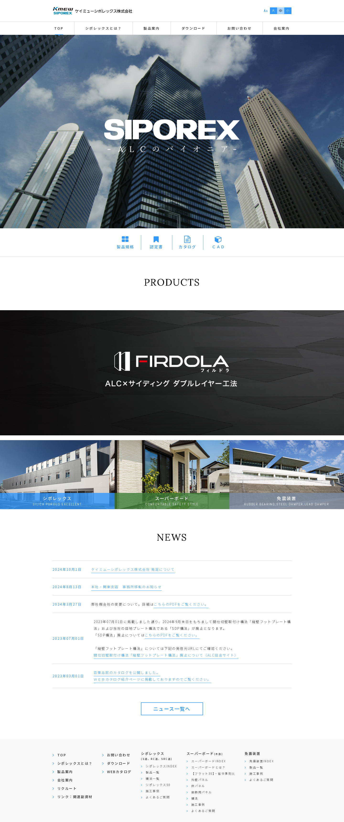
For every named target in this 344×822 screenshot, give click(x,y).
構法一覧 (153, 778)
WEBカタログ (119, 771)
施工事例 (153, 791)
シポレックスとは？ (75, 763)
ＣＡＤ (218, 247)
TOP (59, 28)
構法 (194, 798)
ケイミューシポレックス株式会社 (92, 10)
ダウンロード (118, 763)
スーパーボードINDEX (208, 761)
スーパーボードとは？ (208, 767)
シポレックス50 (158, 785)
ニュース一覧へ (172, 708)
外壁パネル (200, 780)
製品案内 (65, 771)
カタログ (187, 247)
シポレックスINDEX (161, 766)
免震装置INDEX (261, 761)
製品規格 (125, 247)
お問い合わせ (239, 28)
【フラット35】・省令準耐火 (213, 773)
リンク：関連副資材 (75, 796)
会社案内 (65, 780)
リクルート (67, 788)
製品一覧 (153, 772)
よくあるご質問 (158, 797)
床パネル (198, 786)
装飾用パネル (201, 792)
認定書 (156, 247)
